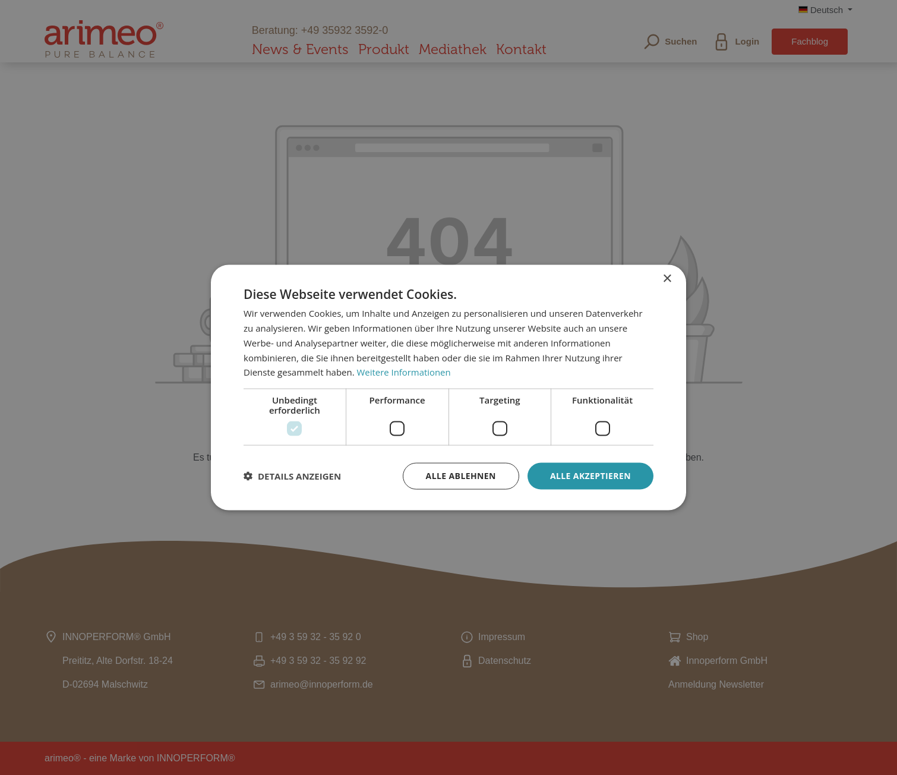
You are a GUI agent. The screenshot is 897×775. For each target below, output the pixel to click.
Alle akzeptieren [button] (590, 475)
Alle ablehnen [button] (461, 475)
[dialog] (448, 387)
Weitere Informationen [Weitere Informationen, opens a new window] (404, 372)
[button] (292, 476)
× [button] (666, 279)
